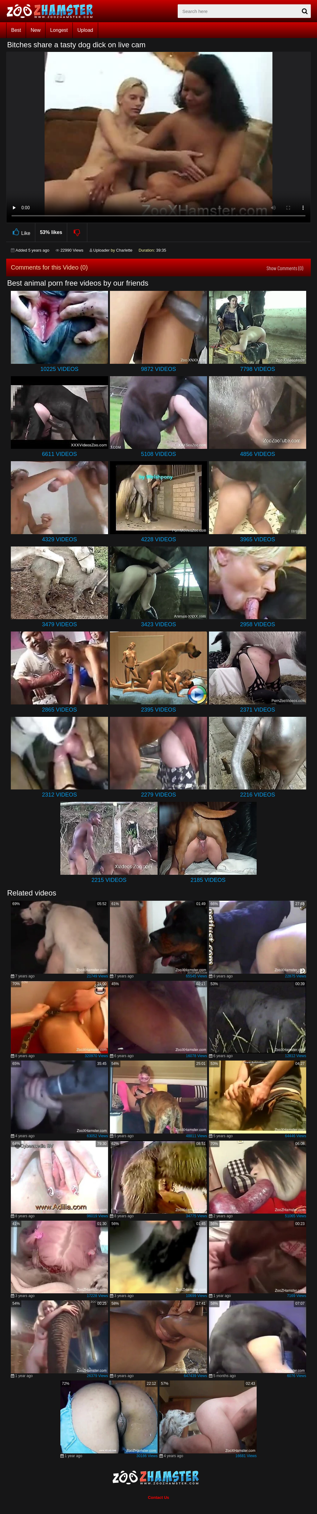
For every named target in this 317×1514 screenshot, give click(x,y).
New (36, 30)
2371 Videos (257, 710)
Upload (85, 30)
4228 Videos (158, 539)
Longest (59, 30)
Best (16, 30)
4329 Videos (59, 539)
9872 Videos (158, 369)
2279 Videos (158, 795)
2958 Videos (257, 624)
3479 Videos (59, 624)
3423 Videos (158, 624)
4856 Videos (257, 454)
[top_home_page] (52, 11)
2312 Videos (59, 795)
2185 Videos (207, 880)
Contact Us (158, 1497)
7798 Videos (257, 369)
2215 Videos (108, 880)
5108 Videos (158, 454)
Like (20, 232)
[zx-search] (244, 11)
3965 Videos (257, 539)
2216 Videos (257, 795)
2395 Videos (158, 710)
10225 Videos (59, 369)
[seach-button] (304, 11)
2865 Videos (59, 710)
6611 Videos (59, 454)
